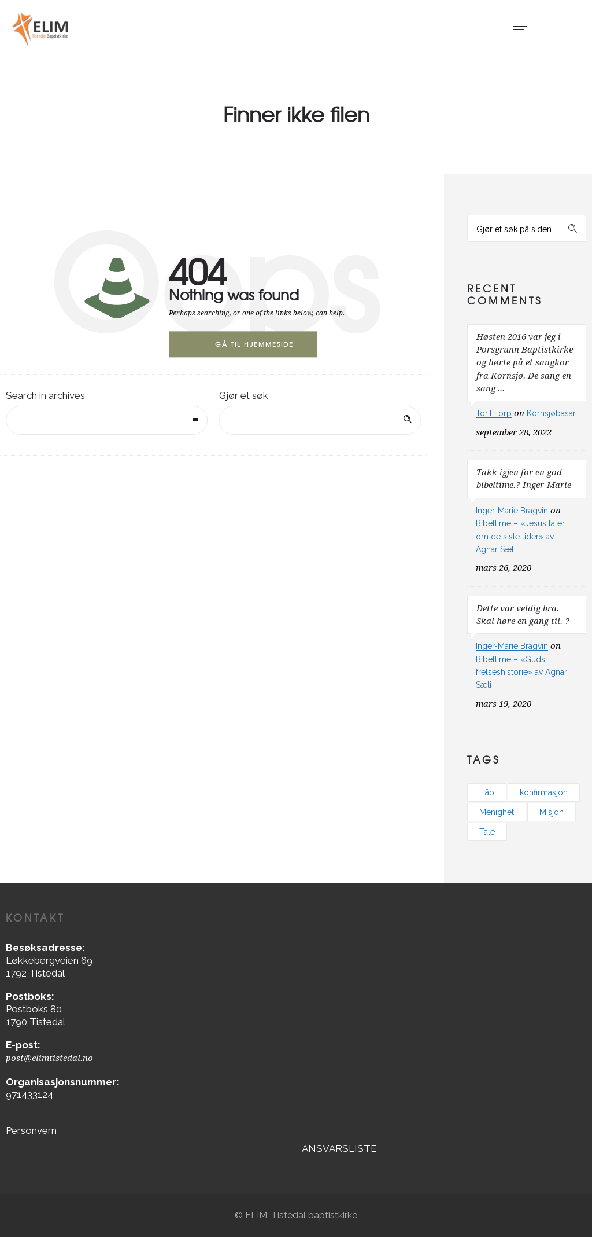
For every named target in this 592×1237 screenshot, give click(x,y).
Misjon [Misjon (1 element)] (551, 812)
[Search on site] (320, 420)
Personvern (31, 1130)
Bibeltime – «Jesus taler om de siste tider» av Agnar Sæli (520, 536)
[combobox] (107, 420)
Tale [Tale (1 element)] (487, 831)
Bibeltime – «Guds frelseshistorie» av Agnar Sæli (521, 672)
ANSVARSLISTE (339, 1148)
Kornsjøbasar (551, 413)
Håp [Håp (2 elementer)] (486, 792)
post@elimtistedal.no (49, 1058)
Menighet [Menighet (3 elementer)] (496, 812)
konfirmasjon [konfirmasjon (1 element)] (544, 792)
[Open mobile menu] (524, 29)
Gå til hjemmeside (254, 343)
